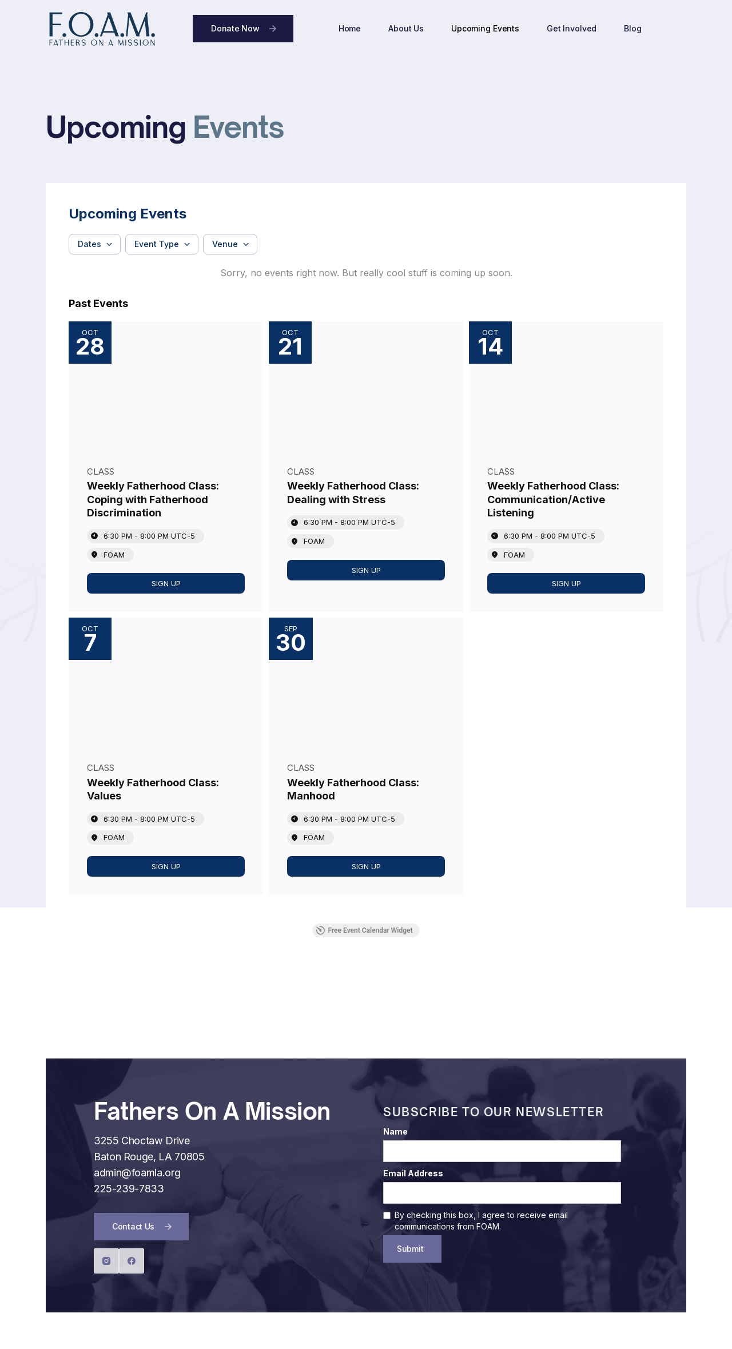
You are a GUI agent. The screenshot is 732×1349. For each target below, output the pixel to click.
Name (395, 1131)
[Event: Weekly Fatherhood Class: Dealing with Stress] (366, 466)
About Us (406, 28)
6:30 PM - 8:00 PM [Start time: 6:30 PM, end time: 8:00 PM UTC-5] (149, 535)
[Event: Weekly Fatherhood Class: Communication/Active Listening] (566, 466)
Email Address (413, 1173)
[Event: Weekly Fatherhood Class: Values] (166, 756)
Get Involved (571, 28)
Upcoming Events (485, 28)
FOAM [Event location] (114, 554)
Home (350, 28)
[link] (166, 583)
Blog (632, 28)
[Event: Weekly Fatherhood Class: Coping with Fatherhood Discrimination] (166, 466)
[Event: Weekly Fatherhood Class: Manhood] (366, 756)
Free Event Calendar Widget (364, 930)
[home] (101, 28)
